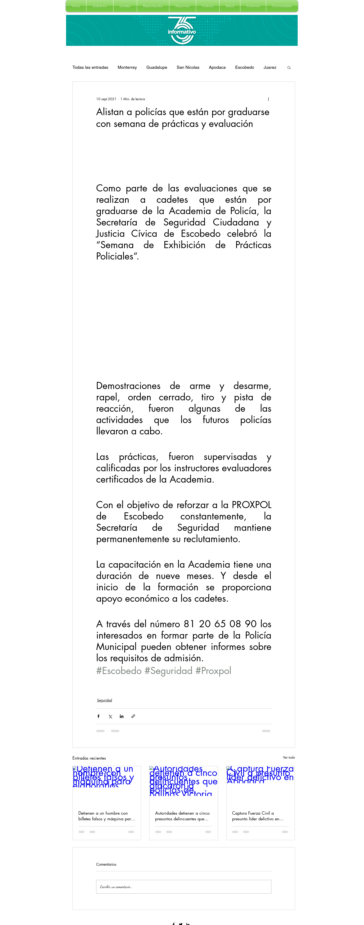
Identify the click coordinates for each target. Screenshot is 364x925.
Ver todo (289, 757)
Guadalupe (156, 67)
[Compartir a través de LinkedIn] (121, 716)
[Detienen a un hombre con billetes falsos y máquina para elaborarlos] (107, 785)
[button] (99, 6)
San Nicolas (188, 67)
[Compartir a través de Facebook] (98, 716)
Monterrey (127, 67)
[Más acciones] (268, 99)
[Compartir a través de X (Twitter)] (110, 716)
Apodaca (217, 67)
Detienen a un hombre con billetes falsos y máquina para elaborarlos (105, 815)
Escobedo (244, 67)
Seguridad (104, 700)
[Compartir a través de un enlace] (133, 716)
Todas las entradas (90, 67)
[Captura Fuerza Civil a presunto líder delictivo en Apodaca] (260, 785)
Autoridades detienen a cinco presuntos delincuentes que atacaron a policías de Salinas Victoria (183, 815)
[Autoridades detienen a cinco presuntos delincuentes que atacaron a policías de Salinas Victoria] (183, 785)
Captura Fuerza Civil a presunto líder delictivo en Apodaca (255, 815)
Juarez (270, 67)
